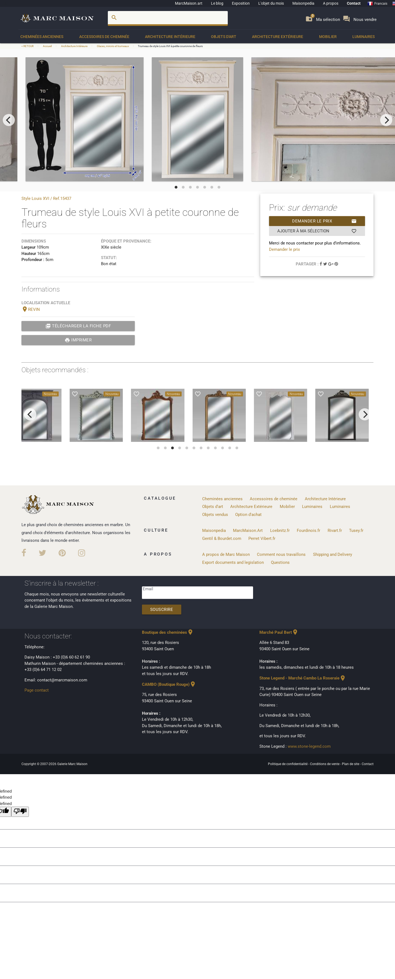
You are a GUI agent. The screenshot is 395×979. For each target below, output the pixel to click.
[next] (386, 120)
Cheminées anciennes (41, 36)
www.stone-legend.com (309, 746)
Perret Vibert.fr (261, 538)
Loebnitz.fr (280, 530)
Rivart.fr (335, 530)
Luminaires (363, 36)
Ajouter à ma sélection (317, 231)
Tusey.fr (356, 530)
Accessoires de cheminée (104, 36)
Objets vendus (215, 514)
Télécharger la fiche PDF (78, 326)
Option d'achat (248, 514)
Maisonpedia (303, 3)
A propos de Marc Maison (226, 554)
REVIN (30, 309)
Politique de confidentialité (288, 764)
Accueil (47, 46)
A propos (330, 3)
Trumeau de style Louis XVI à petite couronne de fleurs (170, 46)
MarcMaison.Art (248, 530)
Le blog (217, 3)
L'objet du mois (271, 3)
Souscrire (161, 609)
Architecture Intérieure (170, 36)
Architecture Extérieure (277, 36)
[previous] (9, 120)
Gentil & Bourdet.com (221, 538)
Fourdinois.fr (308, 530)
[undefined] (20, 812)
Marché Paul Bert (278, 632)
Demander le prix (324, 221)
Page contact (36, 690)
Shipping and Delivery (332, 554)
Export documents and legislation (233, 562)
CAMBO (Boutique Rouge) (169, 684)
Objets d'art (223, 36)
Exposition (241, 3)
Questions (280, 562)
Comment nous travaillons (281, 554)
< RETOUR (27, 46)
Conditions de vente (325, 764)
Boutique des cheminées (168, 632)
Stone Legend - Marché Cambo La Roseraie (302, 678)
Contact (354, 3)
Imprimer (78, 340)
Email (148, 588)
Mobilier (328, 36)
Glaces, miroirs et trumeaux (113, 46)
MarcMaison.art (188, 3)
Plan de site (351, 764)
